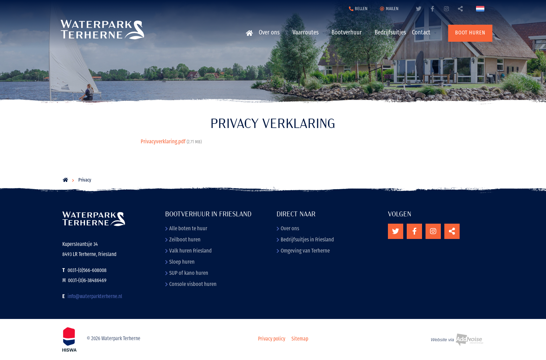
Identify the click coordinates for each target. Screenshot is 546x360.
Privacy (84, 180)
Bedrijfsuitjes (390, 33)
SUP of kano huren (186, 273)
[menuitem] (248, 33)
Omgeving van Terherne (303, 251)
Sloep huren (180, 262)
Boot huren (470, 33)
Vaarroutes (305, 33)
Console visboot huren (191, 284)
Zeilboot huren (183, 240)
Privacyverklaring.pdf (171, 142)
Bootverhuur (347, 33)
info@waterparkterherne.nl (95, 296)
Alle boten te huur (186, 229)
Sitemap (299, 339)
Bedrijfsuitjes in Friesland (305, 240)
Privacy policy (271, 339)
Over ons (269, 33)
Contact (421, 33)
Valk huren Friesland (188, 251)
